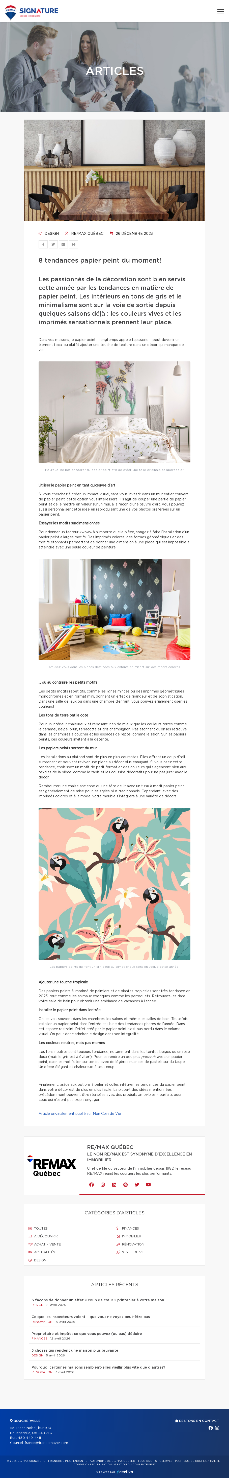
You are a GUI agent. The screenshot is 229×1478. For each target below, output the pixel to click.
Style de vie (131, 1252)
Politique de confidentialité (197, 1461)
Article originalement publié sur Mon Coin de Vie (80, 1114)
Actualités (41, 1252)
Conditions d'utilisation (93, 1464)
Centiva (125, 1471)
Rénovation (130, 1244)
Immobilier (129, 1236)
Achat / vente (44, 1244)
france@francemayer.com (46, 1443)
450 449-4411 (29, 1438)
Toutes (38, 1228)
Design (49, 234)
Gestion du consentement (135, 1464)
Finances (128, 1228)
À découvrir (43, 1236)
